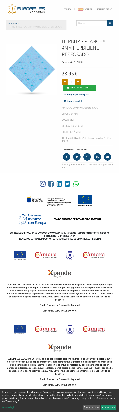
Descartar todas (91, 407)
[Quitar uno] (65, 82)
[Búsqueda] (110, 23)
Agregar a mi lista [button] (73, 101)
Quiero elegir (8, 407)
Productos (14, 23)
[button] (75, 9)
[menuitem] (68, 9)
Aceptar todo (108, 407)
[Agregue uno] (78, 82)
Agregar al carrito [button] (79, 87)
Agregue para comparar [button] (76, 94)
